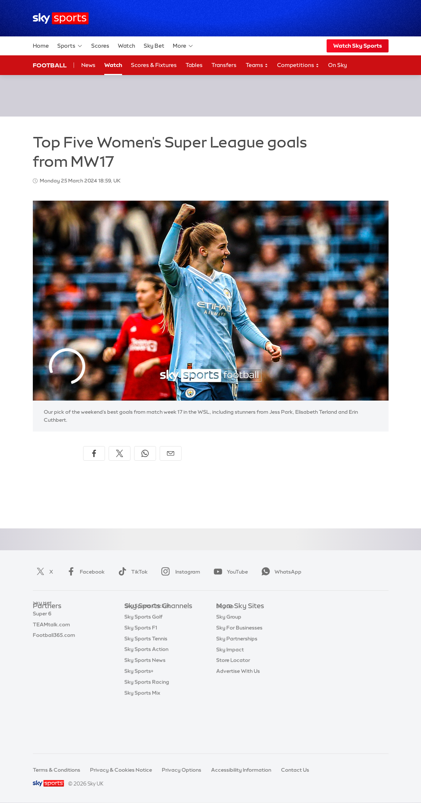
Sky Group (228, 649)
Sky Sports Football (148, 639)
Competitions (298, 65)
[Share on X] (119, 453)
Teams (257, 65)
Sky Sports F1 (140, 671)
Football (50, 65)
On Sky (337, 65)
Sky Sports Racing (146, 725)
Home (41, 45)
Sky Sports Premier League (157, 628)
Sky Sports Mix (142, 736)
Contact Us (295, 769)
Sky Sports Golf (143, 660)
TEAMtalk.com (51, 639)
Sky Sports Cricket (147, 649)
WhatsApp (279, 571)
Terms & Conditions (56, 769)
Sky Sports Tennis (145, 682)
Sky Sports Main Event (151, 617)
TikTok (131, 571)
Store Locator (233, 693)
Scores (100, 45)
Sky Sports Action (146, 693)
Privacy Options (181, 769)
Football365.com (54, 649)
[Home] (61, 18)
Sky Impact (230, 682)
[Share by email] (171, 453)
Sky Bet (154, 45)
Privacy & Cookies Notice (121, 769)
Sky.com (227, 617)
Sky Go (225, 639)
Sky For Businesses (239, 660)
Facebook (84, 571)
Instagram (179, 571)
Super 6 (42, 628)
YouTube (229, 571)
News (88, 65)
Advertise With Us (238, 703)
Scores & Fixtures (154, 65)
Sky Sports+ (138, 714)
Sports (70, 46)
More (183, 46)
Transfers (224, 65)
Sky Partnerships (236, 671)
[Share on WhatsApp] (145, 453)
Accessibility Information (241, 769)
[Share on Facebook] (94, 453)
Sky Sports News (144, 703)
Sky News (228, 628)
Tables (194, 65)
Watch (126, 45)
